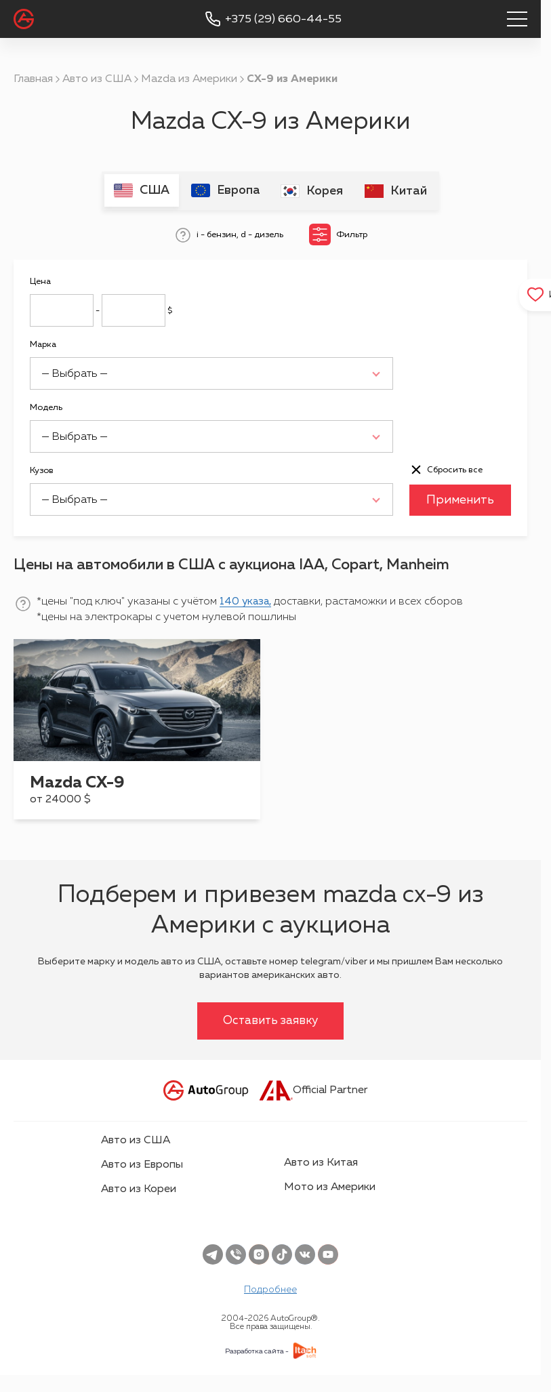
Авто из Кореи (138, 1188)
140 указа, (247, 601)
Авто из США (96, 79)
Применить (460, 499)
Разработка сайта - (257, 1350)
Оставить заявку (270, 1020)
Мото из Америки (329, 1186)
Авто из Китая (321, 1162)
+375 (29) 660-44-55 (283, 19)
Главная (33, 79)
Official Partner (313, 1090)
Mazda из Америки (189, 79)
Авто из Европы (142, 1164)
